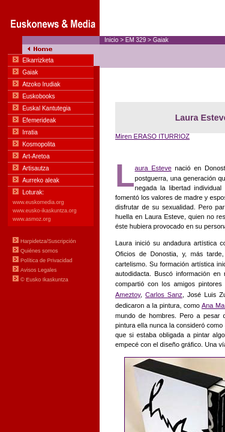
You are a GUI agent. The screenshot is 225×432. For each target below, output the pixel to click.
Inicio (111, 40)
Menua (50, 150)
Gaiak (161, 40)
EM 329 (135, 40)
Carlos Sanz (163, 294)
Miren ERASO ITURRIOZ (152, 136)
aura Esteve (153, 168)
